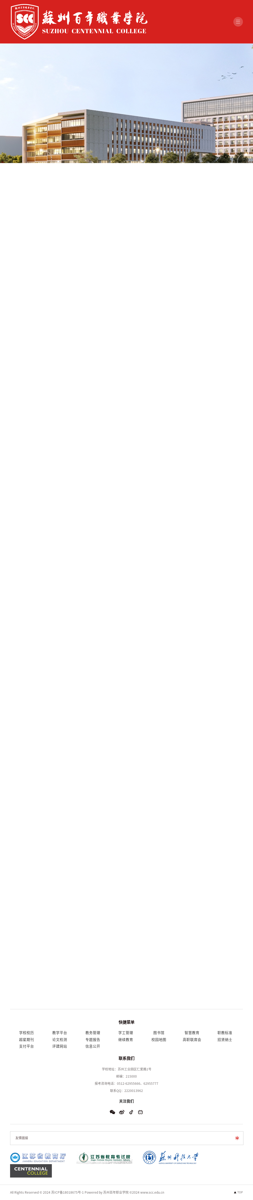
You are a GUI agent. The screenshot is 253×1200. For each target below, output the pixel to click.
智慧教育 (192, 1033)
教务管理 (92, 1033)
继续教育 (125, 1039)
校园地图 (158, 1039)
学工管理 (125, 1033)
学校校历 (26, 1033)
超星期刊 (26, 1039)
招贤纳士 (224, 1039)
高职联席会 (192, 1039)
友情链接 (21, 1137)
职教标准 (224, 1033)
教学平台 (59, 1033)
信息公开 (92, 1046)
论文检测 (59, 1039)
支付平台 (26, 1046)
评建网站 (59, 1046)
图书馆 (158, 1033)
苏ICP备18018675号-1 (67, 1192)
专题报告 (92, 1039)
